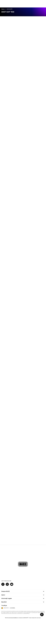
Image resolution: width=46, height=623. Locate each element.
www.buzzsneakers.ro (13, 617)
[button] (42, 614)
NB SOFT (26, 617)
